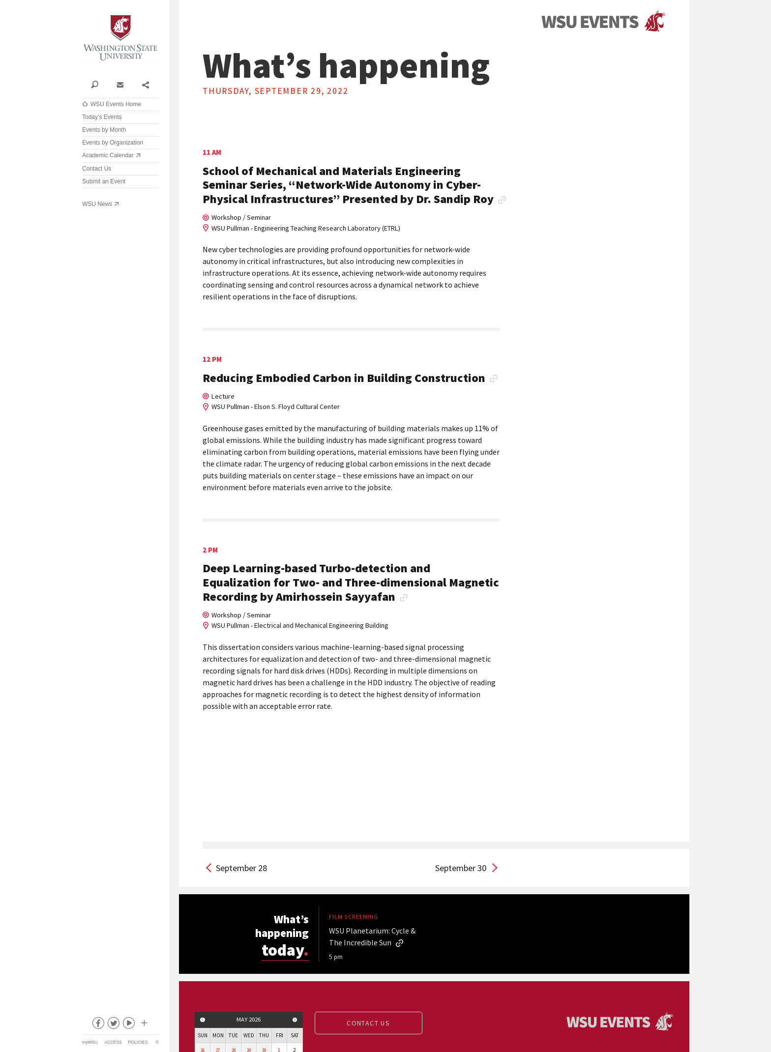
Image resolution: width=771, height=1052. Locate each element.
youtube (128, 1025)
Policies (138, 1042)
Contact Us (96, 168)
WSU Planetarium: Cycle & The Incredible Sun (372, 936)
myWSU (90, 1042)
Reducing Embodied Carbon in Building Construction (344, 378)
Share (145, 84)
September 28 (241, 868)
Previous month (202, 1019)
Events (603, 21)
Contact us (368, 1023)
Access (112, 1042)
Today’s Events (102, 117)
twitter (113, 1025)
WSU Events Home (115, 104)
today (286, 949)
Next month (295, 1019)
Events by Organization (112, 142)
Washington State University (120, 38)
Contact (119, 84)
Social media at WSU (143, 1025)
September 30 (460, 868)
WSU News (97, 204)
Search (94, 84)
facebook (98, 1025)
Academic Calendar (108, 155)
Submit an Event (103, 181)
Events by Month (104, 129)
